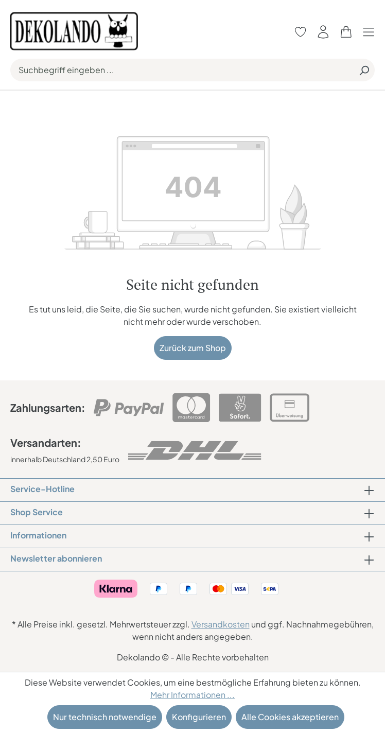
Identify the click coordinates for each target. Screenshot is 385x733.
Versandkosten (220, 624)
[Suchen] (364, 70)
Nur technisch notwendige (104, 716)
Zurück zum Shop (193, 347)
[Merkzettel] (300, 32)
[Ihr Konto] (323, 32)
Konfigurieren (199, 716)
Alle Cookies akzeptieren (290, 716)
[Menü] (371, 32)
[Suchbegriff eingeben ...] (182, 70)
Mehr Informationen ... (192, 694)
